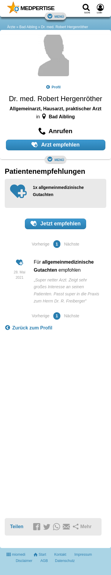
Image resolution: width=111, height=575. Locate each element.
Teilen (16, 526)
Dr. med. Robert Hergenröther (64, 27)
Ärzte (11, 27)
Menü (55, 16)
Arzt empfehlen (55, 144)
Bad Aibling (28, 27)
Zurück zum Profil (28, 328)
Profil (53, 87)
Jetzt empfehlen (55, 223)
